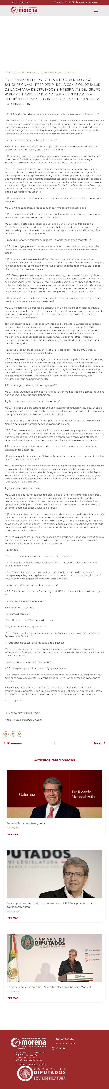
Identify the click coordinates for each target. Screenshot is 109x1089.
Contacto (59, 2)
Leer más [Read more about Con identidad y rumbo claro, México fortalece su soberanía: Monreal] (12, 998)
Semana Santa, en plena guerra (26, 823)
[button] (6, 734)
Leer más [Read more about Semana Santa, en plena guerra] (12, 834)
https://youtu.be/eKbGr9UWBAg (23, 719)
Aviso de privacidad (88, 2)
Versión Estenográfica (59, 72)
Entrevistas (34, 72)
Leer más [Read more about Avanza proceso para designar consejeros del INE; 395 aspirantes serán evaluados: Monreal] (12, 918)
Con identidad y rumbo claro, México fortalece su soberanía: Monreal (49, 987)
